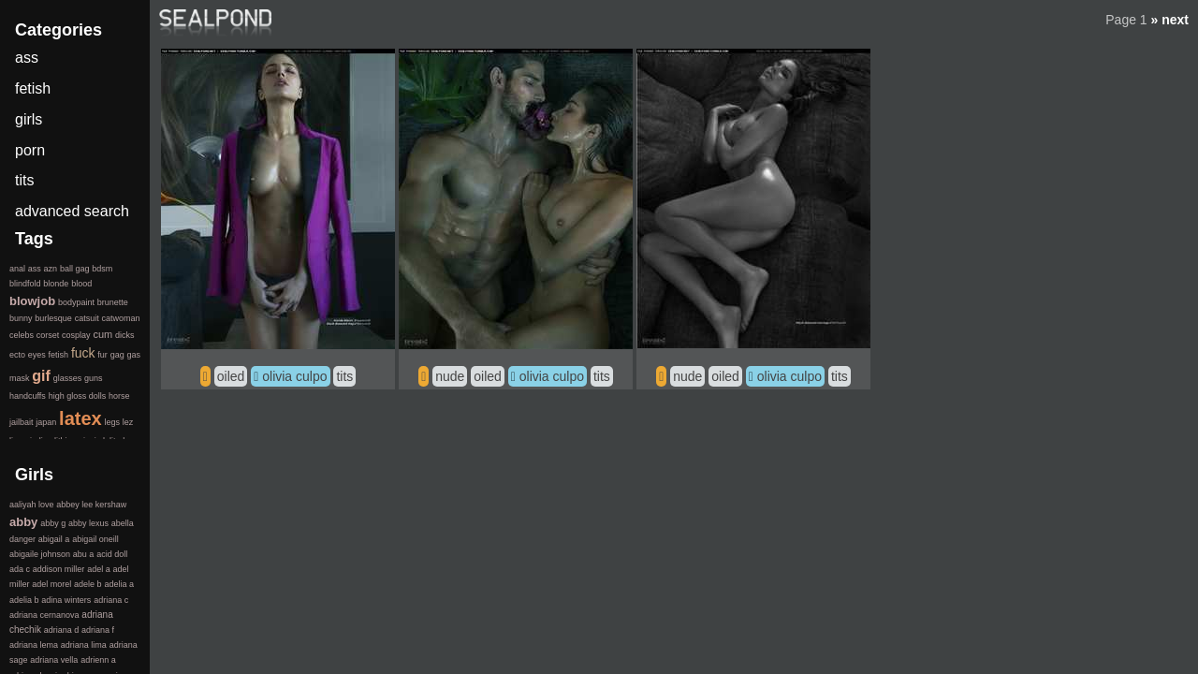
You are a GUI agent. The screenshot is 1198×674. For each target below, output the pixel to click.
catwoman (120, 318)
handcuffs (27, 396)
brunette (112, 302)
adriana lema (33, 645)
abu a (84, 554)
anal (17, 268)
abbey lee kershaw (91, 504)
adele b (88, 584)
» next (1170, 19)
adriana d (62, 630)
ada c (19, 569)
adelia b (24, 600)
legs (112, 422)
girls (28, 119)
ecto (17, 354)
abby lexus (88, 523)
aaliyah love (31, 504)
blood (81, 283)
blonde (55, 283)
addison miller (59, 569)
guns (93, 378)
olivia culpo (294, 376)
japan (46, 422)
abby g (53, 523)
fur (102, 354)
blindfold (25, 283)
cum (102, 334)
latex (80, 418)
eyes (37, 354)
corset (48, 335)
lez (128, 422)
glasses (67, 378)
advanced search (72, 211)
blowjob (32, 301)
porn (30, 150)
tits (344, 376)
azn (51, 268)
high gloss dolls (78, 396)
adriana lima (84, 645)
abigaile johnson (39, 554)
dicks (125, 335)
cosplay (76, 335)
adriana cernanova (44, 615)
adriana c (111, 600)
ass (26, 58)
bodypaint (76, 302)
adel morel (51, 584)
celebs (21, 335)
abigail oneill (95, 539)
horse (119, 396)
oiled (231, 376)
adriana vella (54, 660)
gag (117, 354)
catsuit (87, 318)
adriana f (97, 630)
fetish (33, 88)
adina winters (66, 600)
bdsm (102, 268)
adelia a (119, 584)
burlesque (53, 318)
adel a (98, 569)
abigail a (54, 539)
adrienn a (98, 660)
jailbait (21, 422)
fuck (83, 352)
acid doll (111, 554)
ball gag (75, 268)
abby (23, 522)
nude (449, 376)
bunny (21, 318)
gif (41, 376)
